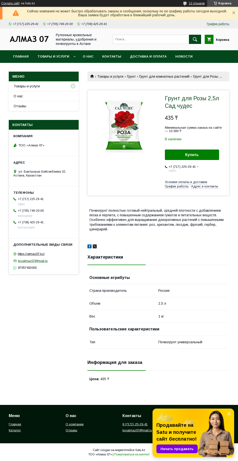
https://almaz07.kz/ (31, 254)
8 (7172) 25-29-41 (135, 424)
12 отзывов (197, 3)
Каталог (15, 430)
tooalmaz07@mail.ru (33, 261)
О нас (88, 56)
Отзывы (20, 106)
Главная (21, 56)
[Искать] (195, 39)
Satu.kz (140, 450)
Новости (184, 56)
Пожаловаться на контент (132, 454)
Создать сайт (10, 3)
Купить (192, 155)
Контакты (111, 56)
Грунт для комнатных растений (164, 76)
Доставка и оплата (148, 56)
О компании (75, 424)
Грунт (131, 76)
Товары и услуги (53, 56)
